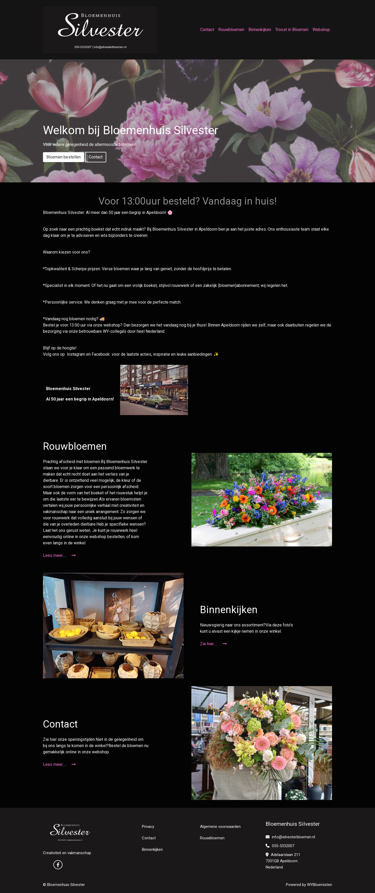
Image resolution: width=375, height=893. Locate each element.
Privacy (148, 826)
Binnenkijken (259, 29)
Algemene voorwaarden (220, 826)
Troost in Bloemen (291, 29)
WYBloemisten (319, 884)
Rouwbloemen (231, 29)
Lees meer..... (59, 555)
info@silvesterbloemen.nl (290, 837)
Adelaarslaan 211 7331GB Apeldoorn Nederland (283, 861)
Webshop (321, 29)
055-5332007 (280, 845)
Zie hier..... (213, 643)
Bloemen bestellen (63, 157)
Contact (207, 29)
